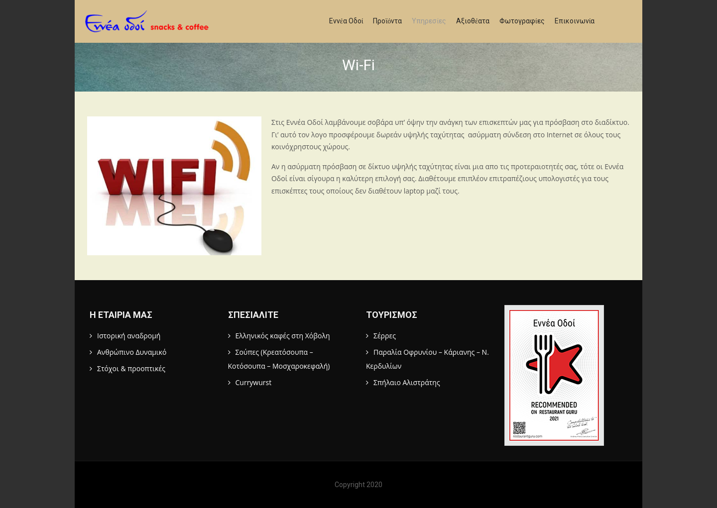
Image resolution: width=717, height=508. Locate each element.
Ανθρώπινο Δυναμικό (131, 352)
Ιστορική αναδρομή (128, 335)
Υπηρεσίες (429, 21)
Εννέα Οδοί (346, 21)
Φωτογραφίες (522, 21)
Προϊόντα (387, 21)
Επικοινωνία (575, 21)
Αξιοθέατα (472, 21)
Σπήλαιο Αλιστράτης (406, 382)
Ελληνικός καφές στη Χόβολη (283, 335)
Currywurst (254, 382)
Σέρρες (384, 335)
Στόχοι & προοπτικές (131, 368)
